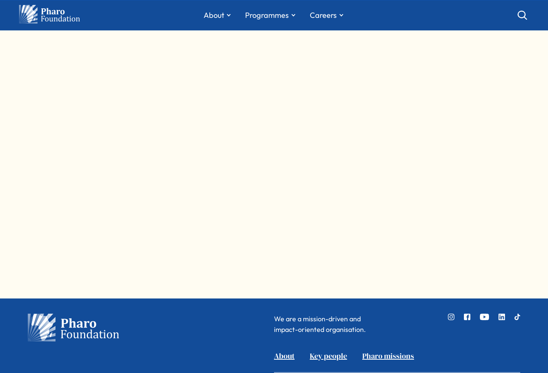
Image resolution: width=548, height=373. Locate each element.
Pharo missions (388, 356)
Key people (328, 356)
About (284, 356)
